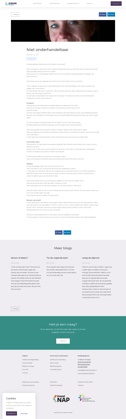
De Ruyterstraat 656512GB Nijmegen (84, 363)
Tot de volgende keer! (57, 258)
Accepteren (11, 413)
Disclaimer (53, 382)
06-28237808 (82, 367)
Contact (25, 373)
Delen (103, 14)
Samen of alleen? (19, 258)
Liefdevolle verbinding (58, 359)
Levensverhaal (27, 363)
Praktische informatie (85, 382)
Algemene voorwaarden (30, 382)
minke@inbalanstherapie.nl (87, 370)
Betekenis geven (56, 366)
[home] (10, 3)
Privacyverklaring (28, 385)
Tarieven (81, 385)
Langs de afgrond (90, 258)
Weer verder (54, 363)
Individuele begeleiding (30, 359)
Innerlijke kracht (55, 369)
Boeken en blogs (28, 366)
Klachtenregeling (56, 385)
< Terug (15, 14)
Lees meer (24, 413)
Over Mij (25, 369)
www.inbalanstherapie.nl (86, 373)
